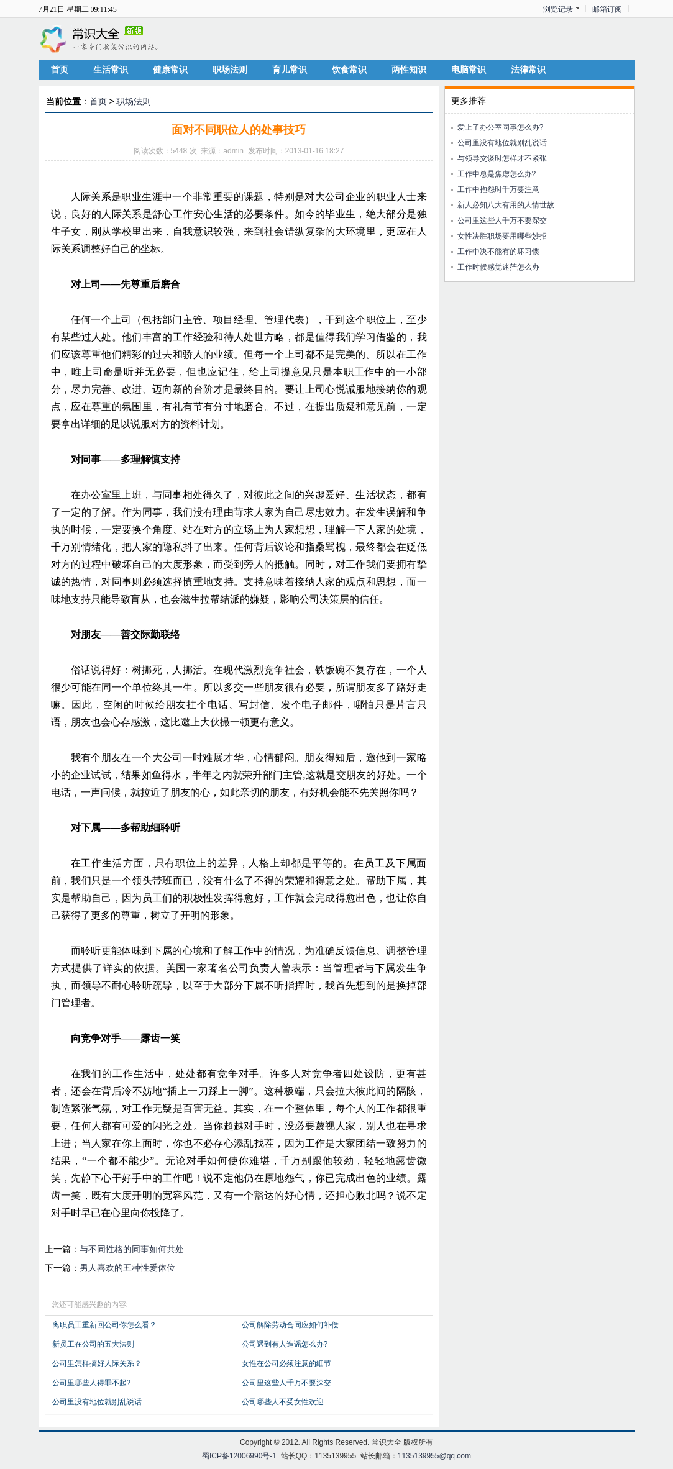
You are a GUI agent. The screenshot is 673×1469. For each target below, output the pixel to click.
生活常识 (110, 70)
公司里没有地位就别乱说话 (97, 1402)
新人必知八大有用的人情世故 (505, 205)
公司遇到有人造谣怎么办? (285, 1344)
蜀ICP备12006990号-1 (239, 1456)
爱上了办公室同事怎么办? (500, 127)
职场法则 (230, 70)
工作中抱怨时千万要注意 (498, 189)
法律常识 (528, 70)
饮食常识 (349, 70)
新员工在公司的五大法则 (93, 1344)
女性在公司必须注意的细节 (286, 1363)
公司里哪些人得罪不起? (91, 1382)
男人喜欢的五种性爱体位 (127, 1268)
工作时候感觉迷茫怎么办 (498, 267)
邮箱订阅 (607, 9)
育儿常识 (289, 70)
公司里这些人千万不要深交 (286, 1382)
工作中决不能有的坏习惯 (498, 251)
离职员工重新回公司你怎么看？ (104, 1325)
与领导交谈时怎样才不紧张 (502, 158)
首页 (59, 70)
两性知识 (408, 70)
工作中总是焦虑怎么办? (496, 174)
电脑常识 (468, 70)
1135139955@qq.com (434, 1456)
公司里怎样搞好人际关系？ (97, 1363)
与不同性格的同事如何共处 (132, 1249)
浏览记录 (558, 9)
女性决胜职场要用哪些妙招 (502, 236)
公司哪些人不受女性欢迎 (283, 1402)
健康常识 (170, 70)
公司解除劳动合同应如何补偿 (290, 1325)
